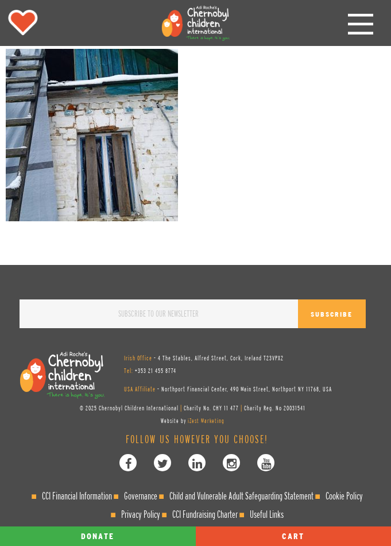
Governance (140, 496)
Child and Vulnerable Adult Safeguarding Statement (241, 496)
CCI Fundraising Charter (205, 514)
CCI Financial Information (77, 496)
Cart (293, 536)
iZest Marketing (206, 421)
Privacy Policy (140, 514)
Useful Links (267, 514)
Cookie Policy (344, 496)
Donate (97, 536)
